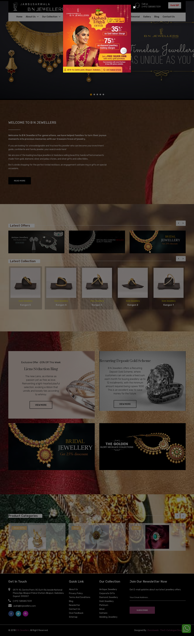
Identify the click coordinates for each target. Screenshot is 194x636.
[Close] (134, 7)
